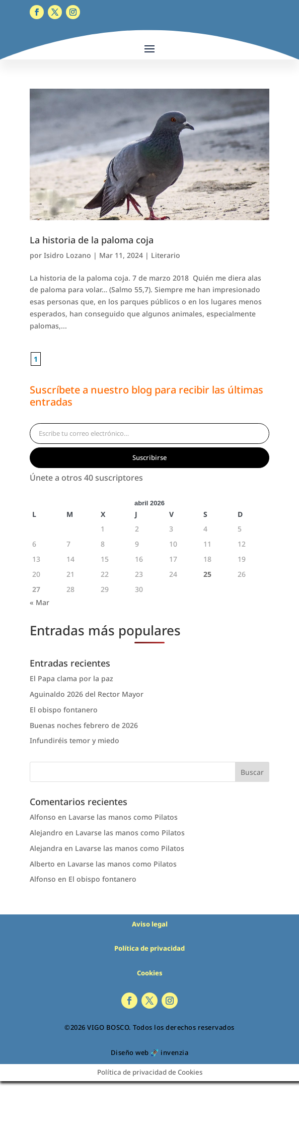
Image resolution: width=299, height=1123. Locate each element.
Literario (165, 255)
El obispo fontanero (64, 709)
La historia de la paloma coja (92, 240)
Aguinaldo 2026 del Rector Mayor (86, 694)
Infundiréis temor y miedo (74, 740)
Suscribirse (149, 457)
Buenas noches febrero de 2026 (84, 725)
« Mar (39, 602)
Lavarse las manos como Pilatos (123, 817)
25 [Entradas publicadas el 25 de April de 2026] (207, 574)
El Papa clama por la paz (71, 678)
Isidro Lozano (67, 255)
